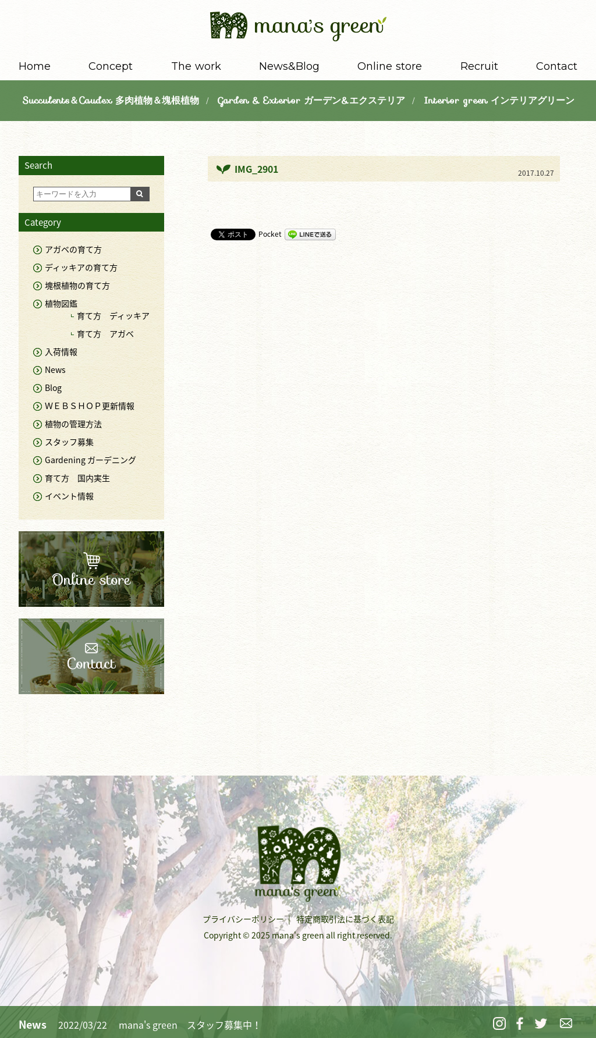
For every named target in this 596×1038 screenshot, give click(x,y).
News (55, 369)
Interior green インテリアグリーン (499, 100)
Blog (53, 387)
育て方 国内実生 (77, 478)
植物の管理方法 (73, 423)
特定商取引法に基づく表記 (345, 919)
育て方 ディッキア (113, 315)
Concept (110, 66)
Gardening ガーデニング (90, 459)
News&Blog (289, 66)
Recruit (479, 66)
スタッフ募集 (69, 441)
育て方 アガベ (105, 333)
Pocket (270, 234)
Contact (556, 66)
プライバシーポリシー (243, 919)
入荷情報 (61, 351)
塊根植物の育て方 (77, 285)
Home (35, 66)
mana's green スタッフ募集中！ (190, 1025)
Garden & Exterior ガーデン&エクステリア (311, 100)
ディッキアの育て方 (81, 267)
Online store (389, 66)
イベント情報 (69, 496)
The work (196, 66)
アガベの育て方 (73, 249)
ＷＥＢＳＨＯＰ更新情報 (89, 405)
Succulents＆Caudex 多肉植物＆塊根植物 (110, 100)
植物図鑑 (61, 303)
